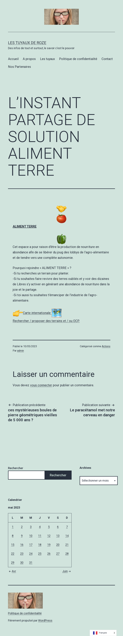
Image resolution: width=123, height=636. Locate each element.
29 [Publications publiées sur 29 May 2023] (12, 562)
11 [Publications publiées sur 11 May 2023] (39, 535)
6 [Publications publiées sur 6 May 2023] (58, 526)
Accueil (13, 59)
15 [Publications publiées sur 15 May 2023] (12, 544)
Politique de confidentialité (78, 59)
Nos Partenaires (19, 67)
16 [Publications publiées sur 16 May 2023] (21, 544)
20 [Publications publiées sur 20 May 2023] (57, 544)
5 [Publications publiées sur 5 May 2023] (49, 526)
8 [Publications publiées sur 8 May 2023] (12, 535)
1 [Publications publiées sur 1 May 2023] (12, 526)
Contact (107, 59)
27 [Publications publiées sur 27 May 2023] (57, 553)
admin (20, 350)
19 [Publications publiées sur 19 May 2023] (48, 544)
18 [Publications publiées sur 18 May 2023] (39, 544)
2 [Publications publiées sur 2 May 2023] (22, 526)
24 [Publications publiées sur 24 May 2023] (30, 553)
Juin (67, 571)
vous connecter (41, 385)
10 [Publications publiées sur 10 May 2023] (30, 535)
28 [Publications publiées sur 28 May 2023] (67, 553)
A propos (29, 59)
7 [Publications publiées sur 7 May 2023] (67, 526)
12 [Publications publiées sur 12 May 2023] (48, 535)
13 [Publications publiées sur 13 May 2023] (57, 535)
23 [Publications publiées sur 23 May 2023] (21, 553)
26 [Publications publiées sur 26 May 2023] (48, 553)
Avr (12, 571)
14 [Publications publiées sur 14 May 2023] (67, 535)
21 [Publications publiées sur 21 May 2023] (67, 544)
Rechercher (15, 468)
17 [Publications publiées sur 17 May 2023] (30, 544)
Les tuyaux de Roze (27, 43)
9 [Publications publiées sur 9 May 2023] (22, 535)
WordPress (45, 620)
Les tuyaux (47, 59)
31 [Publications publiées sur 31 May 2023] (30, 562)
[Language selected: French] (103, 633)
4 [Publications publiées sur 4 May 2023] (40, 526)
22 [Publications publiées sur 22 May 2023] (12, 553)
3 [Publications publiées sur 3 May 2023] (31, 526)
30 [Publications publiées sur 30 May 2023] (21, 562)
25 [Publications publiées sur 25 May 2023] (39, 553)
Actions (106, 346)
